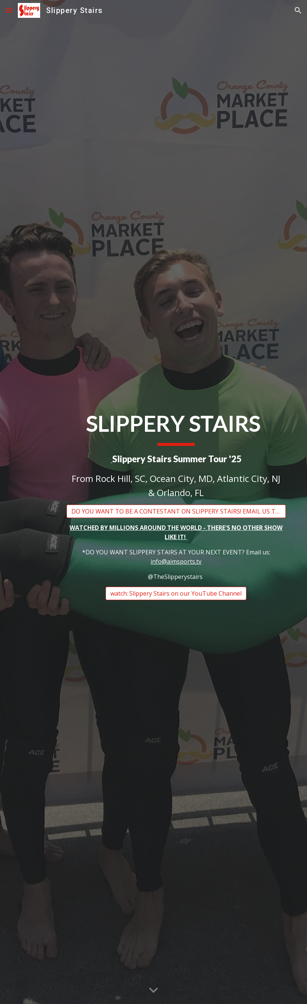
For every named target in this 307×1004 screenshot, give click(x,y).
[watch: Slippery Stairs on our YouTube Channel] (176, 593)
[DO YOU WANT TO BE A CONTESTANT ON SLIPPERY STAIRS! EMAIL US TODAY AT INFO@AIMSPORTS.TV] (176, 511)
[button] (9, 10)
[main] (176, 454)
